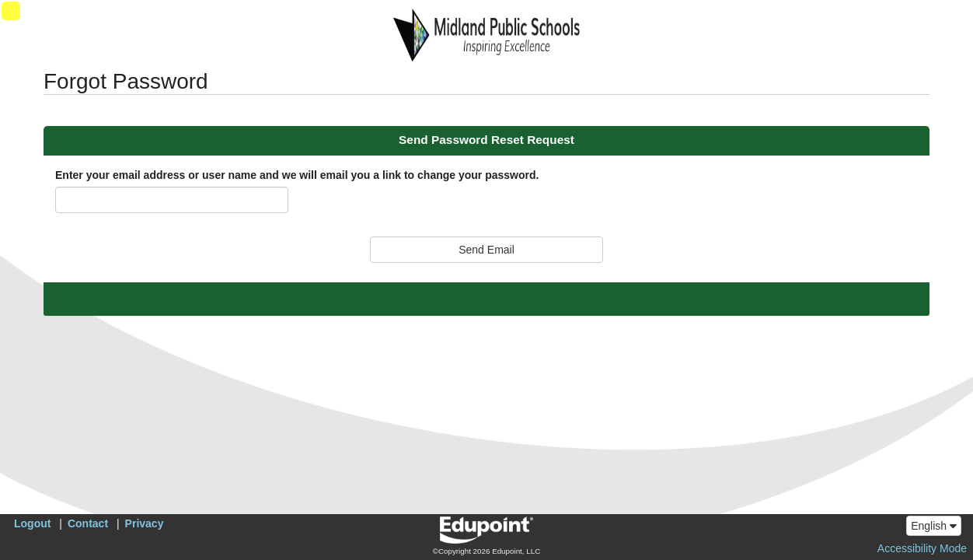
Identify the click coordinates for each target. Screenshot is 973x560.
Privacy (144, 523)
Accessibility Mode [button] (922, 548)
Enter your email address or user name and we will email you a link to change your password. (297, 175)
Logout (32, 523)
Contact (88, 523)
